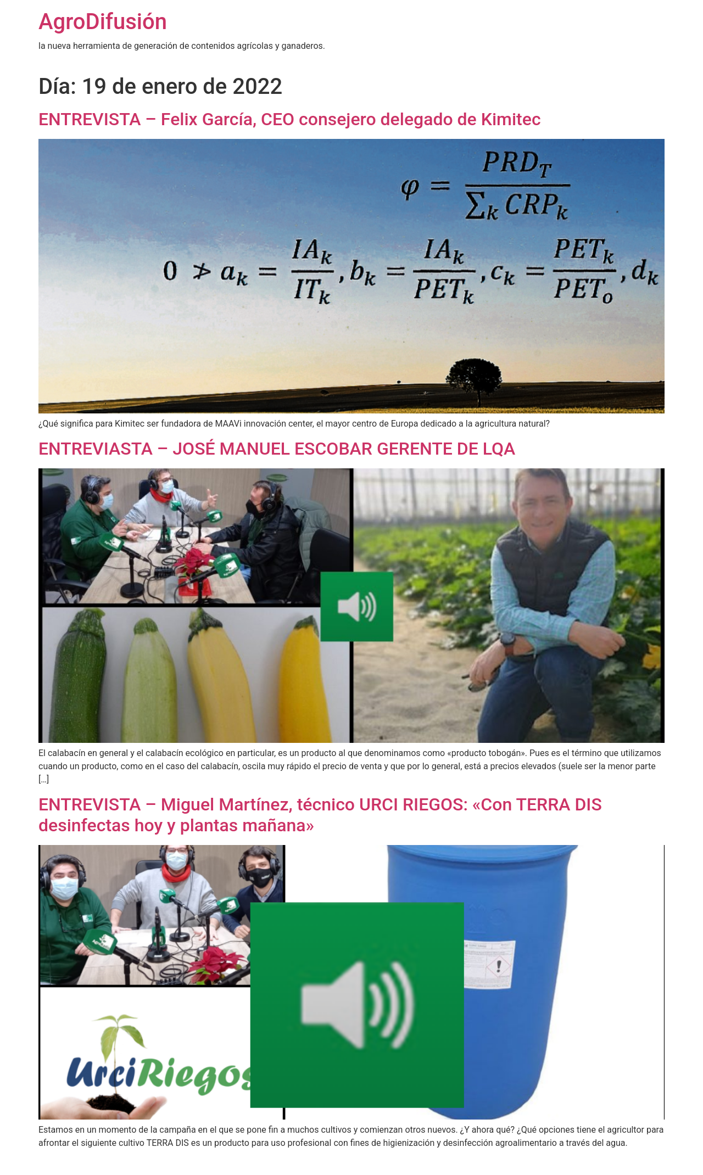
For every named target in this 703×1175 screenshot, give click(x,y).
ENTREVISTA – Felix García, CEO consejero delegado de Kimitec (289, 119)
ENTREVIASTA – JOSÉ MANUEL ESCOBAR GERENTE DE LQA (276, 448)
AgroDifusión (102, 22)
